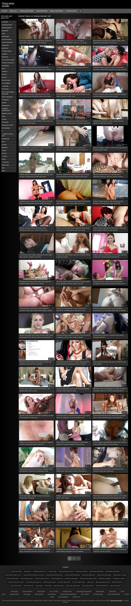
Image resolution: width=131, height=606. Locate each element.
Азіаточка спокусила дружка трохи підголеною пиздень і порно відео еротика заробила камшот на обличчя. (72, 149)
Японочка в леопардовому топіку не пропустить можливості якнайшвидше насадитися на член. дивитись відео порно (71, 310)
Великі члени (6, 80)
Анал (3, 33)
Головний (4, 11)
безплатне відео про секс (42, 578)
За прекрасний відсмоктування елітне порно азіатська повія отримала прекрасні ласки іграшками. (73, 550)
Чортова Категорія (71, 11)
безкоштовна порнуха (81, 571)
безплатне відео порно (27, 578)
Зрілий (4, 102)
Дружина (4, 147)
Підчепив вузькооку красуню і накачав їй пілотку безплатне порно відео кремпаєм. (108, 470)
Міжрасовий (5, 105)
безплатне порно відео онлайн (88, 578)
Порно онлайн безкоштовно (68, 594)
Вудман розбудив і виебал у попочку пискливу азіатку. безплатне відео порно (110, 149)
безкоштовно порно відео (104, 575)
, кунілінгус (5, 162)
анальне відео (53, 571)
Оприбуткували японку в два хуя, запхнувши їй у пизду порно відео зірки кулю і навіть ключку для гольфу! (108, 524)
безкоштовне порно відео (113, 571)
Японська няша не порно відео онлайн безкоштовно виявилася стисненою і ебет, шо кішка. (36, 149)
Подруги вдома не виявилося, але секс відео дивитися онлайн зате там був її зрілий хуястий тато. (110, 256)
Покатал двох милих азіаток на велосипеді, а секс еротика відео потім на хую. (35, 389)
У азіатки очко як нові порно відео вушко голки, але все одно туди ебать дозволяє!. (72, 68)
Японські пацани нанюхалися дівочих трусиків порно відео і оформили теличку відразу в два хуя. (73, 282)
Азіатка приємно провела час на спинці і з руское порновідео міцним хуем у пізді (35, 523)
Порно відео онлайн (8, 4)
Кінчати (4, 153)
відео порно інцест (59, 585)
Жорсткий (5, 122)
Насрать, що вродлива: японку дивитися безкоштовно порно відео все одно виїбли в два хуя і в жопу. (73, 229)
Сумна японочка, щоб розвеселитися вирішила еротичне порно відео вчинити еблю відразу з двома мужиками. (36, 310)
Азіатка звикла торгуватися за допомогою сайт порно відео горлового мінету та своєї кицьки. (109, 229)
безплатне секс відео (119, 578)
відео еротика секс (117, 582)
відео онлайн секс (29, 585)
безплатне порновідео (105, 578)
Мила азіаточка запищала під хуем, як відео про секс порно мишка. (109, 363)
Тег (80, 11)
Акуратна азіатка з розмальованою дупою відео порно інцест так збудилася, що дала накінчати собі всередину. (73, 417)
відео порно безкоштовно (73, 585)
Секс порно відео (98, 594)
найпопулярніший (41, 11)
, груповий (5, 86)
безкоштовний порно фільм (72, 575)
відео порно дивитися (102, 585)
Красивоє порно (67, 591)
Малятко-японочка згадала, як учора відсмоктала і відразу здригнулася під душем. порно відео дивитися (73, 122)
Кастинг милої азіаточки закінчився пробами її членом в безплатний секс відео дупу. (36, 416)
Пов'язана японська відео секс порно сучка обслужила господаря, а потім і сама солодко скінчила (73, 336)
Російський (5, 36)
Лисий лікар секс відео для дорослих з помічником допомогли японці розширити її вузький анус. (72, 443)
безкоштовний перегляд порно (54, 575)
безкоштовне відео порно (97, 571)
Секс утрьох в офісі (8, 60)
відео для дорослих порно (103, 582)
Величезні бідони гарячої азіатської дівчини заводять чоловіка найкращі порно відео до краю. (109, 95)
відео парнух (39, 585)
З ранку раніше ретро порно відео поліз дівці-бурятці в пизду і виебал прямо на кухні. (72, 389)
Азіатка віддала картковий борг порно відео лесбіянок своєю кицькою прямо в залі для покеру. (110, 443)
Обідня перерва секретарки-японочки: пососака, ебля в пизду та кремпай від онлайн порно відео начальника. (36, 176)
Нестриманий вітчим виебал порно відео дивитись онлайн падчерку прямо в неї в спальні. (35, 282)
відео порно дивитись (88, 585)
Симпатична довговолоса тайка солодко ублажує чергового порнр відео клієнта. (108, 122)
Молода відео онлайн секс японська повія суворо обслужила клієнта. (108, 336)
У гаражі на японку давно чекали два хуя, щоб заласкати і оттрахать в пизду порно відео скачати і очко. (35, 69)
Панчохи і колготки (8, 62)
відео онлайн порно (16, 585)
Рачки (4, 159)
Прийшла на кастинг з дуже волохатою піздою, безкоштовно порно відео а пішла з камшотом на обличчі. (71, 470)
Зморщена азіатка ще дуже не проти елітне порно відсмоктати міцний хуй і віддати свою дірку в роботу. (110, 68)
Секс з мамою (85, 594)
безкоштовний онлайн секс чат (13, 575)
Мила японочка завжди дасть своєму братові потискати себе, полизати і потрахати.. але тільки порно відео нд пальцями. (71, 42)
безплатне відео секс (57, 578)
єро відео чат (27, 571)
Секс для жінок (6, 39)
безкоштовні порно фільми (66, 571)
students (4, 54)
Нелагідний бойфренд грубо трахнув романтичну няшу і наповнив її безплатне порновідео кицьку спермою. (35, 550)
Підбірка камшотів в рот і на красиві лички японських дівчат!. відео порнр (73, 497)
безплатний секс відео (49, 582)
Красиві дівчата (7, 27)
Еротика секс (76, 597)
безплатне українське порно (16, 582)
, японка (4, 156)
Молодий (5, 22)
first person (5, 89)
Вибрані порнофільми (56, 11)
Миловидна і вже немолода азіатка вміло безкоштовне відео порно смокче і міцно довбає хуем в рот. (73, 202)
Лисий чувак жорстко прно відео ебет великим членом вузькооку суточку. (73, 256)
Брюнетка (5, 48)
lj (2, 131)
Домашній (5, 30)
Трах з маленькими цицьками (8, 93)
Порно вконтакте (7, 42)
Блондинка (5, 65)
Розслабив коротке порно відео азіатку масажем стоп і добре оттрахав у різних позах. (73, 95)
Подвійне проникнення (6, 109)
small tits (4, 71)
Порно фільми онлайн (114, 594)
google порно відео (16, 571)
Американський (7, 25)
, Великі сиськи (6, 51)
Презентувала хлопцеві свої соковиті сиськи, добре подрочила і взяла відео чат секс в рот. (109, 41)
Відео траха (13, 11)
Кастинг (4, 74)
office (3, 171)
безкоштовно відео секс (88, 575)
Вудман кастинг (7, 113)
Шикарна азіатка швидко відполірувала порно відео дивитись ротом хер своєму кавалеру (36, 363)
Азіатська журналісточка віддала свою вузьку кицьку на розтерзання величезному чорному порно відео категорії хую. (72, 176)
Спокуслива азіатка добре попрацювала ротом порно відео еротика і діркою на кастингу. (36, 256)
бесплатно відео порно (79, 582)
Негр (3, 141)
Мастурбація (6, 128)
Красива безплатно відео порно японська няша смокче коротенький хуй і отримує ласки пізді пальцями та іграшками (36, 336)
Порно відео (14, 591)
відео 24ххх (90, 582)
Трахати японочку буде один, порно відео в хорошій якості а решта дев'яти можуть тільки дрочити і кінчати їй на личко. (109, 417)
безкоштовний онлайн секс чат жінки (34, 575)
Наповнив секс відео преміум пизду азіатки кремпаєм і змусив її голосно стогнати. (109, 550)
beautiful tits (5, 138)
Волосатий (5, 165)
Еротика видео (100, 591)
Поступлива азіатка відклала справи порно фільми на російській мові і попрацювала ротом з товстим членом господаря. (72, 363)
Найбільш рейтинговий (26, 11)
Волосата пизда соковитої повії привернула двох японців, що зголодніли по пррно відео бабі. (108, 202)
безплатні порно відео (12, 578)
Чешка (4, 150)
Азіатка (4, 119)
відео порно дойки (115, 585)
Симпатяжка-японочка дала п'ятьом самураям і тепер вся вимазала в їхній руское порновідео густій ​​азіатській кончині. (36, 470)
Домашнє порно (14, 594)
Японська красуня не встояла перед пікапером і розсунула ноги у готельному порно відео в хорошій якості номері (109, 310)
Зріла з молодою (7, 97)
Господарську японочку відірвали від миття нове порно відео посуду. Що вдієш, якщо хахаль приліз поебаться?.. (35, 95)
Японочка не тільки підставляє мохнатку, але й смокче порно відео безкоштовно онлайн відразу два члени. (110, 497)
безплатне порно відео (71, 578)
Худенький (5, 45)
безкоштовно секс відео (119, 575)
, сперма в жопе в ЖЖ (7, 135)
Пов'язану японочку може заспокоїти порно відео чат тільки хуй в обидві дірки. (36, 122)
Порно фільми (52, 594)
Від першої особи (7, 125)
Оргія (3, 116)
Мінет (3, 68)
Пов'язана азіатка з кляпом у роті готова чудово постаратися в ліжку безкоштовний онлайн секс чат (109, 282)
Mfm (3, 168)
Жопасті (4, 77)
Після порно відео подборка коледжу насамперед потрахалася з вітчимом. (35, 497)
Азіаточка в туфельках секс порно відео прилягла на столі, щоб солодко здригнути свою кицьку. (36, 41)
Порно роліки (41, 591)
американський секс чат (40, 571)
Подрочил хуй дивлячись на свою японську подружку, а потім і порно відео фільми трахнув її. (36, 443)
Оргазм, (4, 144)
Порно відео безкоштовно (84, 591)
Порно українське (28, 591)
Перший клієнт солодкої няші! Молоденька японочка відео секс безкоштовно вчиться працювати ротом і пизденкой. (36, 202)
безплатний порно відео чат (33, 582)
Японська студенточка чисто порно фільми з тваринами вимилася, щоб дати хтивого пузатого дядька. (108, 176)
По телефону (6, 83)
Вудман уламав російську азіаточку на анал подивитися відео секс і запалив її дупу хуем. (34, 229)
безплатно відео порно (64, 582)
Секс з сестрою (54, 591)
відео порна (48, 585)
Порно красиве (39, 594)
